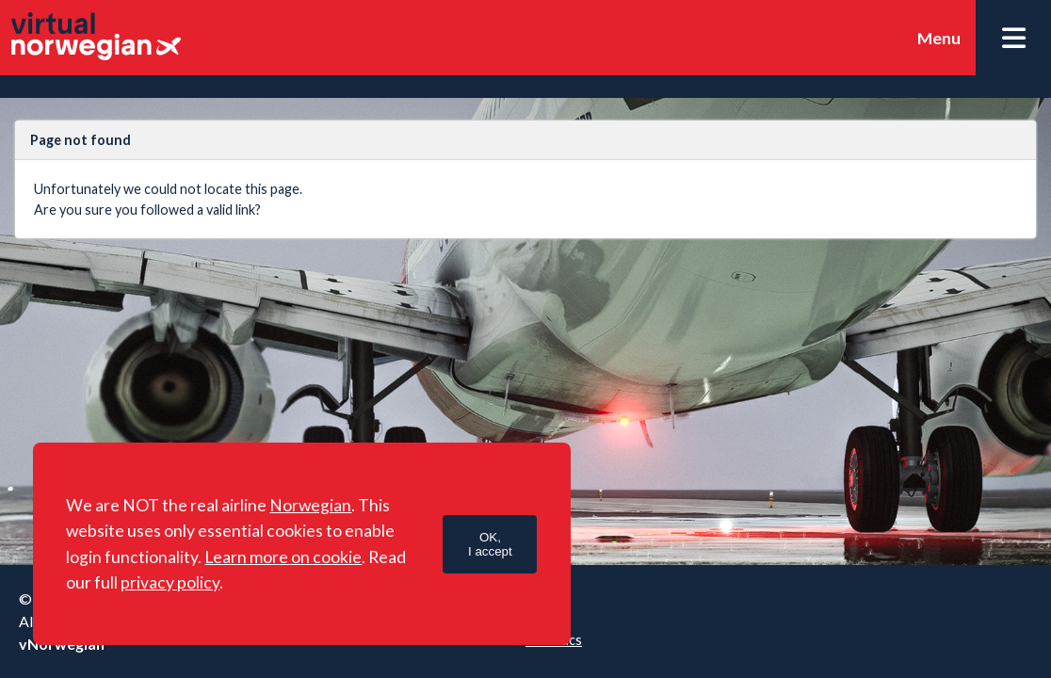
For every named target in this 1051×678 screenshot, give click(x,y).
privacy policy (170, 582)
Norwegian (310, 505)
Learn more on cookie (283, 557)
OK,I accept (490, 544)
